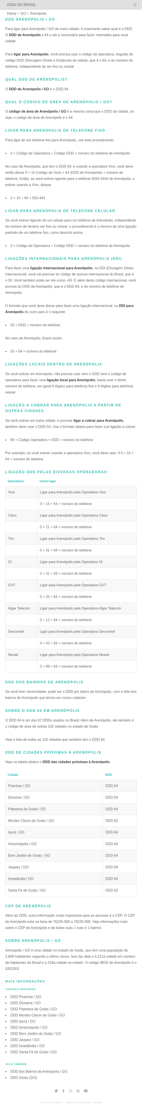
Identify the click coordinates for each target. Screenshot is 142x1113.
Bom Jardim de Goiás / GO (29, 855)
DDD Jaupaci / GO (25, 1040)
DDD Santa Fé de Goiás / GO (34, 1052)
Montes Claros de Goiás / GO (31, 820)
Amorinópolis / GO (22, 844)
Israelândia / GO (21, 879)
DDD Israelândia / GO (28, 1046)
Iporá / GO (16, 832)
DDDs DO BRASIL (21, 5)
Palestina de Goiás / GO (27, 809)
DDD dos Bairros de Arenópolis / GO (39, 1071)
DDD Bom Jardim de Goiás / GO (36, 1033)
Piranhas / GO (19, 786)
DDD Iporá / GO (23, 1021)
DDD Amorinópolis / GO (29, 1027)
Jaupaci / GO (18, 867)
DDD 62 (111, 820)
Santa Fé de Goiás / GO (27, 890)
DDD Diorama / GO (26, 1003)
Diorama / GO (19, 797)
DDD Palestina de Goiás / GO (34, 1009)
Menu (135, 5)
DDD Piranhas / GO (26, 997)
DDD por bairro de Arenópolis (88, 691)
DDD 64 (62, 89)
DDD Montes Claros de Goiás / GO (38, 1015)
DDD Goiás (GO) (24, 1077)
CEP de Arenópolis (32, 928)
